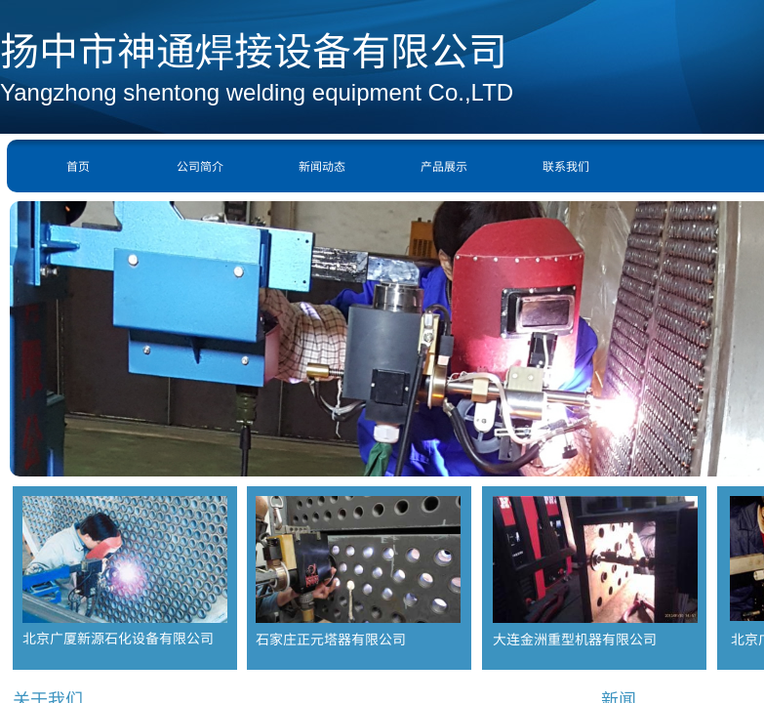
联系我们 (566, 165)
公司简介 (200, 165)
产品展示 (444, 165)
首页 (78, 165)
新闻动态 (322, 165)
